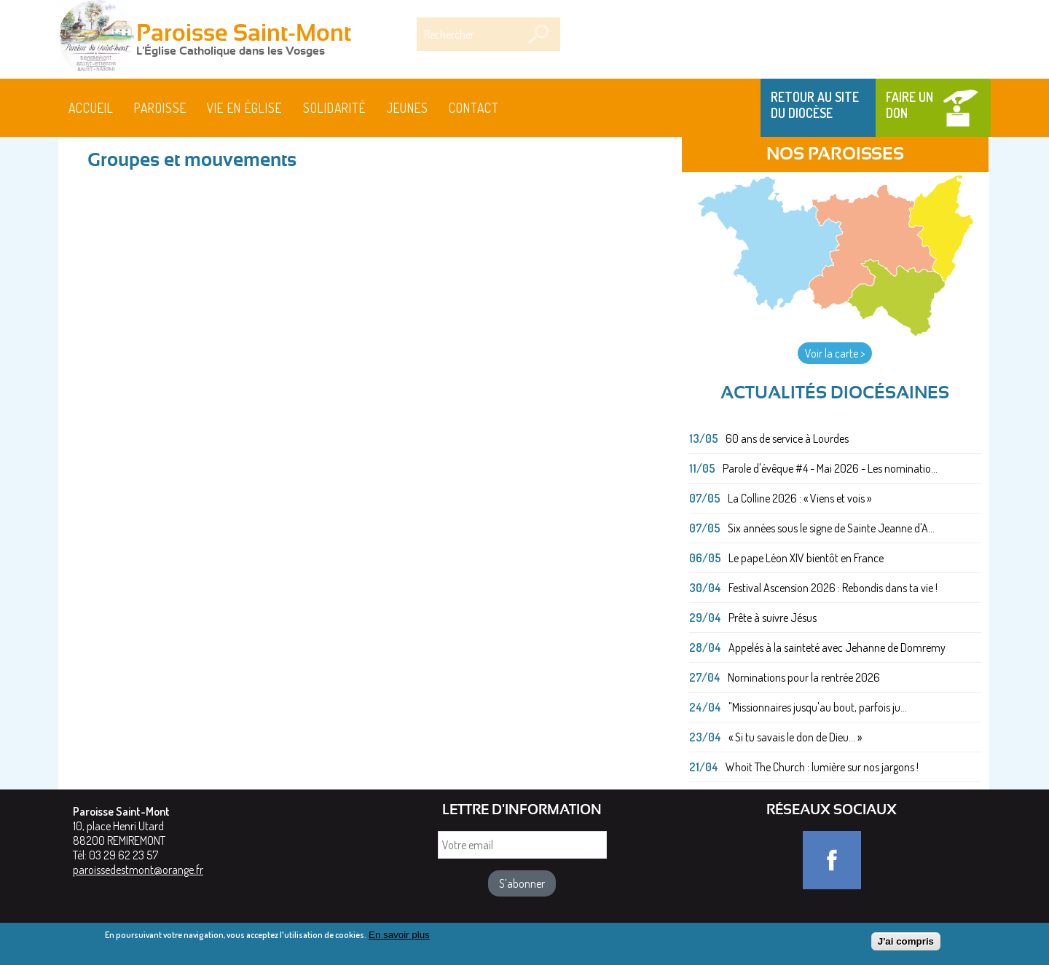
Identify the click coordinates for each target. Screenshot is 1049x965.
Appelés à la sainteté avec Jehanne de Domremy (837, 647)
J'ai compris (906, 942)
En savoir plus (399, 935)
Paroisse (160, 108)
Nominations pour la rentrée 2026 (804, 677)
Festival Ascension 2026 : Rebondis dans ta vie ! (833, 587)
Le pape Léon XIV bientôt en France (806, 558)
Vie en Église (244, 108)
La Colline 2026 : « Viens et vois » (799, 498)
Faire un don (909, 105)
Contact (474, 108)
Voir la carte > (835, 353)
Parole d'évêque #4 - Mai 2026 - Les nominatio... (830, 468)
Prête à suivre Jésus (772, 617)
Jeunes (407, 108)
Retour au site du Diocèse (815, 105)
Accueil (91, 108)
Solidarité (334, 108)
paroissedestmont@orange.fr (138, 869)
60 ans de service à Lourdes (787, 438)
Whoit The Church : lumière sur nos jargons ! (822, 767)
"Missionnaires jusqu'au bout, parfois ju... (817, 707)
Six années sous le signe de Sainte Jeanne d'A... (831, 528)
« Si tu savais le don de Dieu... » (795, 737)
